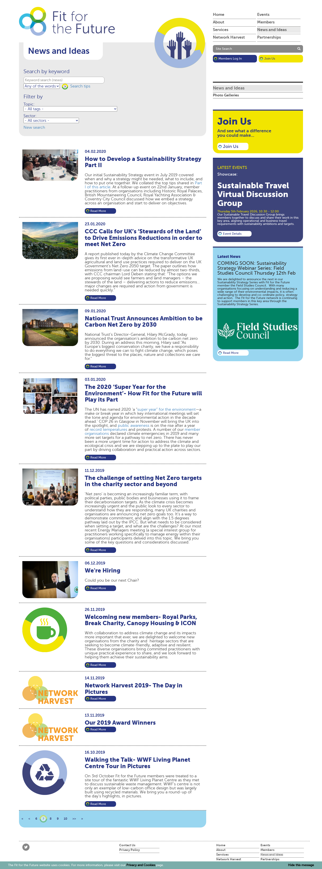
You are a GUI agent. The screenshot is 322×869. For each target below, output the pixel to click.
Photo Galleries (226, 95)
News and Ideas (272, 29)
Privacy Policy (129, 850)
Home (218, 14)
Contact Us (127, 845)
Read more (98, 211)
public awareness (133, 425)
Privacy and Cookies (140, 865)
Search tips (80, 86)
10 (65, 818)
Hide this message (301, 865)
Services (220, 29)
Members (266, 22)
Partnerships (269, 37)
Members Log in (230, 58)
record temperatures (108, 429)
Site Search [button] (224, 48)
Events (263, 14)
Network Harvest (229, 37)
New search (34, 127)
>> (74, 818)
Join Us (269, 58)
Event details (232, 233)
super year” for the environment (166, 409)
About (218, 22)
